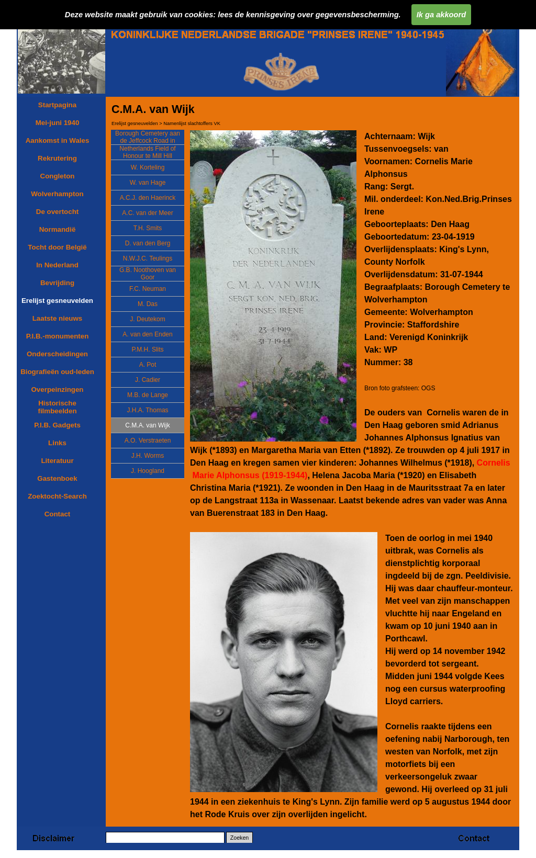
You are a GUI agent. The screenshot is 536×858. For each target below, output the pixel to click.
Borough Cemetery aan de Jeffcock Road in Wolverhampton (147, 141)
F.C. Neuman (147, 288)
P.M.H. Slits (147, 349)
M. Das (148, 304)
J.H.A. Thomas (147, 410)
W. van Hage (148, 182)
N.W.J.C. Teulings (147, 258)
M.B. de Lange (147, 395)
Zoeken (239, 837)
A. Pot (148, 364)
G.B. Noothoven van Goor (147, 273)
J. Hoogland (147, 471)
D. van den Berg (148, 243)
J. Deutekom (147, 319)
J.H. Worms (147, 455)
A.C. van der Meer (147, 213)
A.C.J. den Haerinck (148, 197)
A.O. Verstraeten (148, 440)
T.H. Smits (147, 228)
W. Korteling (148, 167)
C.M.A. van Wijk (147, 425)
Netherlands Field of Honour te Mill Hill (147, 152)
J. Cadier (147, 379)
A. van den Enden (147, 334)
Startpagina (57, 105)
